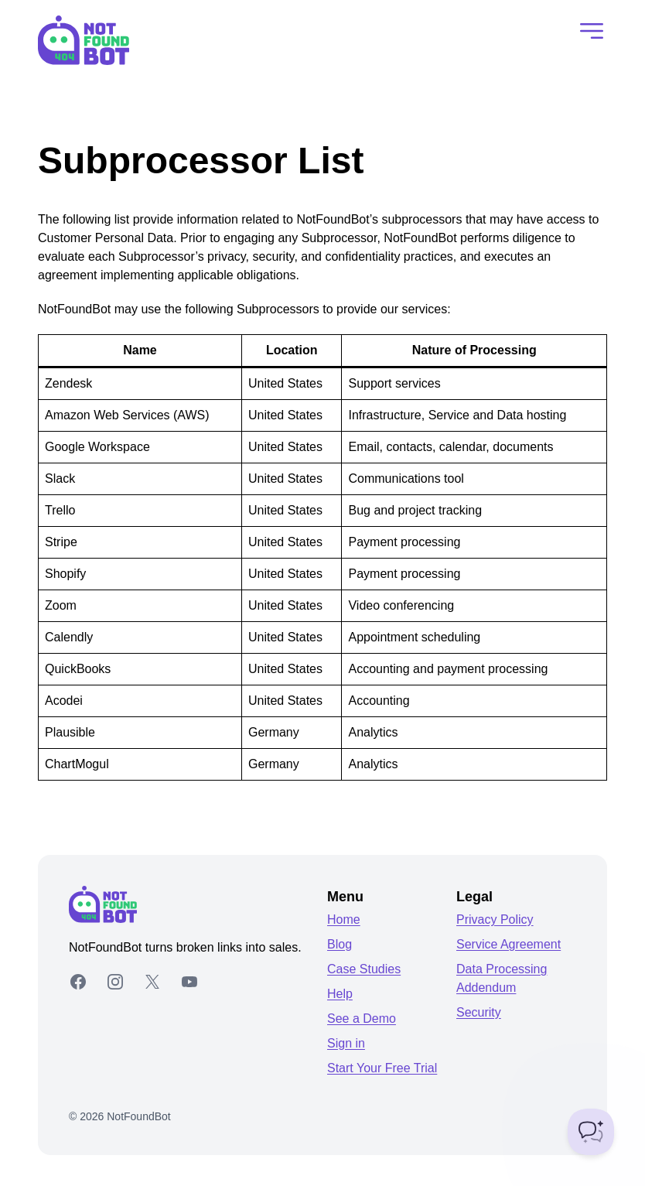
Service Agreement (508, 944)
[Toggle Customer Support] (591, 1132)
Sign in (346, 1043)
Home (343, 919)
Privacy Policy (495, 919)
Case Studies (364, 969)
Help (340, 993)
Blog (339, 944)
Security (478, 1012)
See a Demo (361, 1018)
